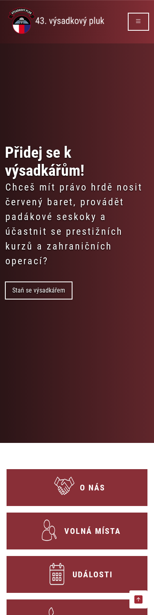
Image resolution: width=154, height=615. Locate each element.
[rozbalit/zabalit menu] (138, 22)
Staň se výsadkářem (38, 290)
